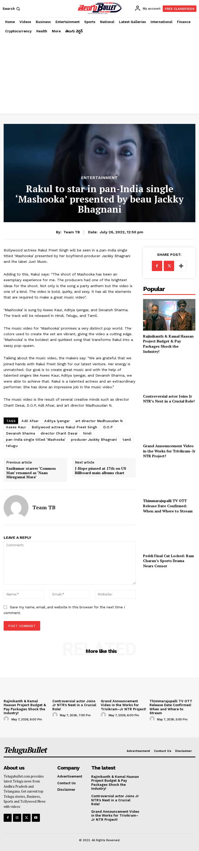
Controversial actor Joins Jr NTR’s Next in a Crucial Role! (169, 399)
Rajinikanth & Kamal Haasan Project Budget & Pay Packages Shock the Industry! (168, 344)
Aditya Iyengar (57, 421)
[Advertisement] (99, 75)
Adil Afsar (30, 421)
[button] (12, 9)
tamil (127, 440)
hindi (87, 433)
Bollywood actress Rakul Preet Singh (64, 427)
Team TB (71, 232)
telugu (12, 446)
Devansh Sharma (20, 433)
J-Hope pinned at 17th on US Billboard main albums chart (100, 470)
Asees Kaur (16, 427)
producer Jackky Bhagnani (94, 440)
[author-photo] (7, 719)
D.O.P (108, 427)
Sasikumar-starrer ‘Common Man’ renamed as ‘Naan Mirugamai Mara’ (31, 472)
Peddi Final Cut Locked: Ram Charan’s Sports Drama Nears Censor (168, 560)
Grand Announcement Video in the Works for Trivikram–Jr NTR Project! (169, 450)
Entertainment (99, 178)
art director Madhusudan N (99, 421)
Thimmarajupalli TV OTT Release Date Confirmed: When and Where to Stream (168, 505)
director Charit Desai (59, 433)
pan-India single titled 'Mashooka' (35, 440)
